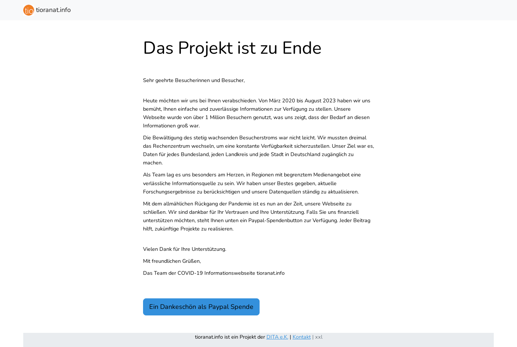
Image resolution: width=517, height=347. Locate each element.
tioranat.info (47, 10)
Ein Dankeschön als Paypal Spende (201, 306)
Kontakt (302, 336)
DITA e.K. (277, 336)
